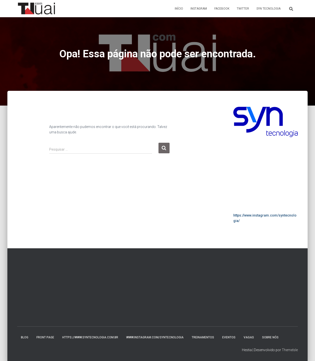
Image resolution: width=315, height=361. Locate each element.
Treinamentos (203, 337)
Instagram (198, 8)
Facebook (221, 8)
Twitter (243, 8)
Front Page (45, 337)
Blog (24, 337)
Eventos (229, 337)
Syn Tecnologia (268, 8)
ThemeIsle (290, 350)
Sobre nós (270, 337)
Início (179, 8)
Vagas (249, 337)
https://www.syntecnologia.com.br (90, 337)
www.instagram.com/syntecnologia (155, 337)
